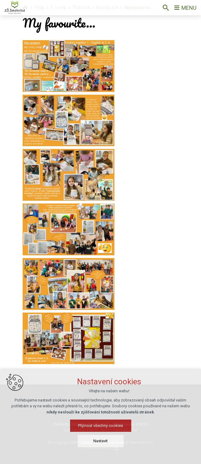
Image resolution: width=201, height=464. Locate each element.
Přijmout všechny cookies (100, 425)
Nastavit (100, 441)
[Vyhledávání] (166, 8)
